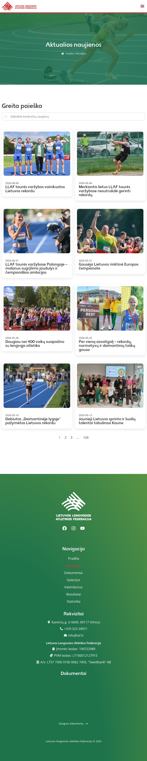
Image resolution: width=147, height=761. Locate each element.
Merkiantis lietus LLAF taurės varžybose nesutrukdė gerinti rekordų (104, 190)
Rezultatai (73, 594)
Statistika (73, 601)
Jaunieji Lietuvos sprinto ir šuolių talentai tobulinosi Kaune (107, 420)
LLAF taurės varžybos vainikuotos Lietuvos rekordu (35, 188)
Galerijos (73, 580)
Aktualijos (73, 565)
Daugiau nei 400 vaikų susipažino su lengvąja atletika (34, 343)
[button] (142, 6)
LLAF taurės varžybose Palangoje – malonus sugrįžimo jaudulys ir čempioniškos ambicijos (36, 268)
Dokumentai (73, 573)
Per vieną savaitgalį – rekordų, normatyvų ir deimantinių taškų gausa (107, 345)
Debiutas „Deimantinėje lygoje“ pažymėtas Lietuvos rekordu (33, 420)
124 (85, 437)
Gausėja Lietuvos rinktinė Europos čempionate (108, 266)
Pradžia (70, 53)
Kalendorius (73, 587)
